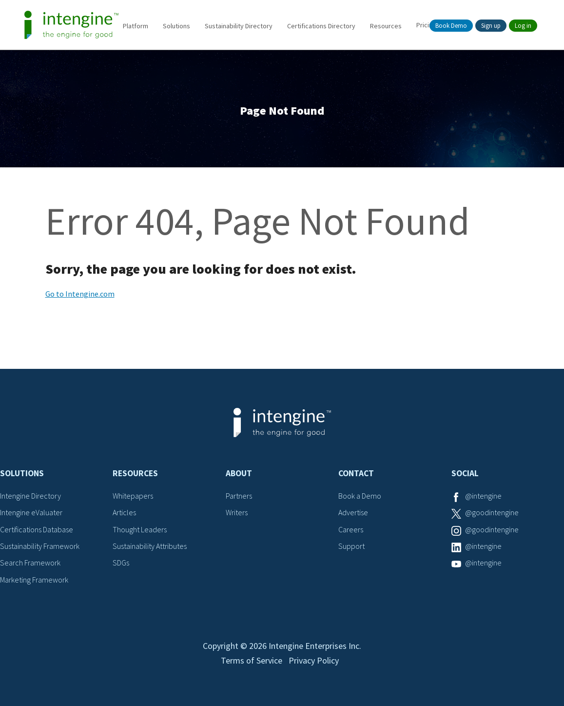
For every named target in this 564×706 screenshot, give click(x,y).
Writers (237, 512)
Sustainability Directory (238, 25)
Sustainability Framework (39, 546)
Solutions (176, 25)
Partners (239, 496)
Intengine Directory (30, 496)
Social (465, 473)
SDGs (121, 562)
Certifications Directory (321, 25)
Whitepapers (133, 496)
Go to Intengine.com (80, 294)
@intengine (483, 496)
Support (351, 546)
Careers (350, 529)
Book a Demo (359, 496)
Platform (135, 25)
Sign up (491, 25)
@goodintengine (492, 512)
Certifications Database (36, 529)
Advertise (353, 512)
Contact (356, 473)
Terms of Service (251, 660)
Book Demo (451, 25)
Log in (523, 25)
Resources (386, 25)
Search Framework (30, 562)
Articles (124, 512)
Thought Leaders (140, 529)
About (239, 473)
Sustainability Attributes (150, 546)
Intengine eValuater (31, 512)
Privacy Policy (314, 660)
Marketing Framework (34, 580)
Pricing (426, 24)
